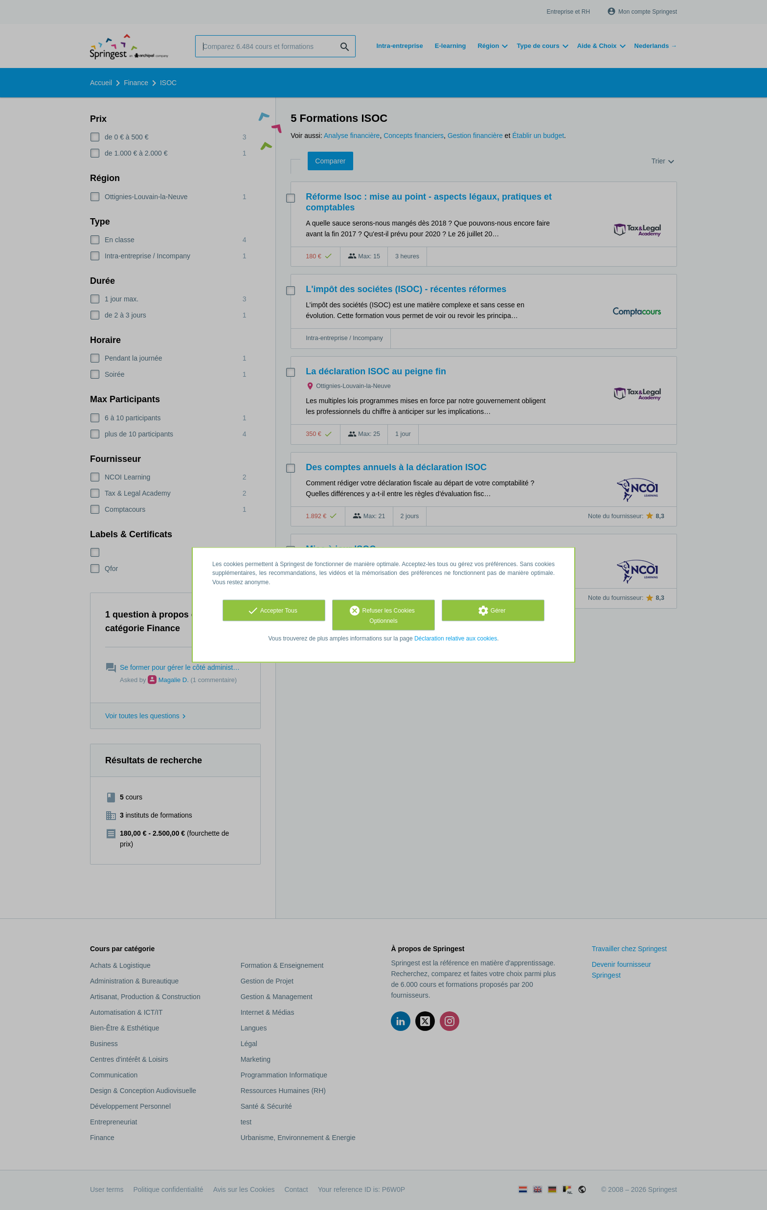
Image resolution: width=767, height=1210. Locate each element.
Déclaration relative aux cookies (455, 638)
